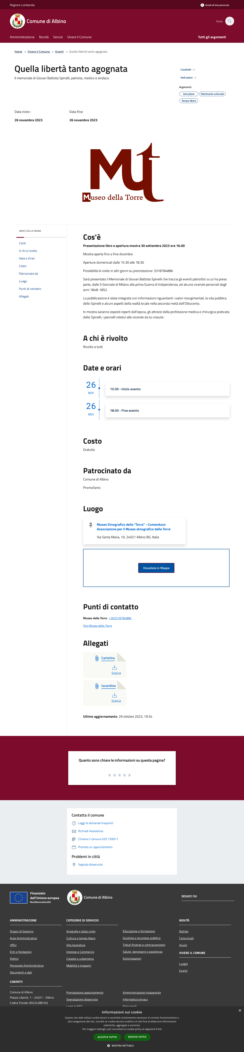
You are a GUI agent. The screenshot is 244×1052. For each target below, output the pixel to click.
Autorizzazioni (132, 958)
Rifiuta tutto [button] (137, 1037)
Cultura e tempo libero (80, 938)
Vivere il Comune (39, 51)
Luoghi (183, 964)
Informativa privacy (135, 999)
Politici (14, 958)
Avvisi (183, 945)
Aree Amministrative (23, 938)
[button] (122, 1045)
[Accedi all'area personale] (215, 5)
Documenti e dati (21, 972)
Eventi (59, 51)
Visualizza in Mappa (156, 568)
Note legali (130, 1006)
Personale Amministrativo (27, 965)
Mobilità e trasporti (78, 965)
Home (18, 51)
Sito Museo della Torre (97, 625)
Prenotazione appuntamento (84, 992)
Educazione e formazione (139, 931)
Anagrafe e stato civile (80, 931)
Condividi (188, 69)
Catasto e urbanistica (80, 958)
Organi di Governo (21, 931)
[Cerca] (229, 21)
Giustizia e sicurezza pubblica (142, 938)
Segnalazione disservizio (82, 999)
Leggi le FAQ (74, 1006)
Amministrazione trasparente (142, 992)
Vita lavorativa (75, 945)
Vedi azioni (189, 77)
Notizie (183, 931)
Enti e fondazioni (21, 952)
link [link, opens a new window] (160, 1029)
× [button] (239, 1010)
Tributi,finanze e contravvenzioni (144, 945)
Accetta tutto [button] (107, 1037)
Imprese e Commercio (80, 952)
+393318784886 (120, 618)
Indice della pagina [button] (30, 231)
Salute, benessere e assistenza (142, 951)
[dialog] (122, 1029)
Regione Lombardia (22, 5)
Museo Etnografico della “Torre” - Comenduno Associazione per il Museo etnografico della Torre (133, 527)
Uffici (13, 945)
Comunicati (186, 938)
